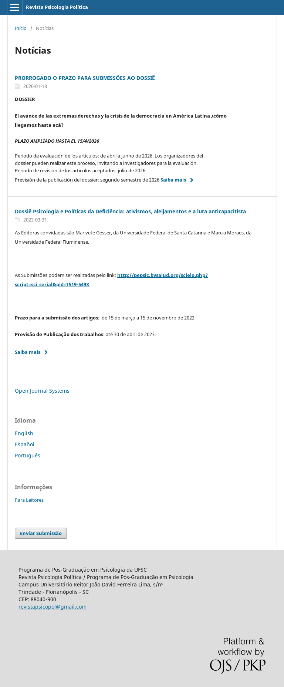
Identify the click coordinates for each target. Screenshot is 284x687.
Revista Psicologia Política (57, 7)
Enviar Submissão (41, 533)
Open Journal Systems (42, 390)
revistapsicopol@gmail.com (52, 606)
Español (24, 444)
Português (27, 455)
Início (21, 28)
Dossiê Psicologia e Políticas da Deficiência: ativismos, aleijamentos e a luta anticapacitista (130, 211)
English (24, 433)
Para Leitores (29, 500)
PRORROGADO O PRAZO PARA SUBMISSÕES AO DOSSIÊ (85, 77)
